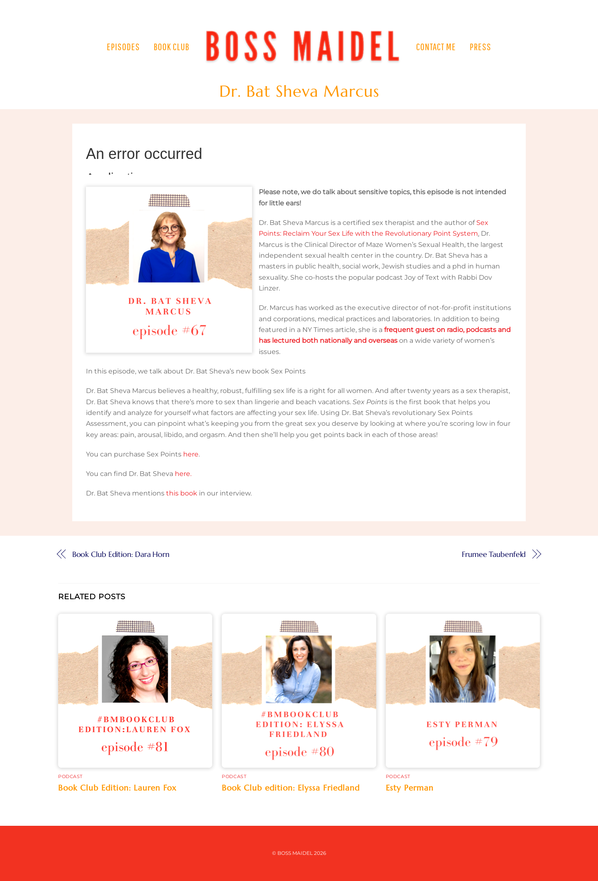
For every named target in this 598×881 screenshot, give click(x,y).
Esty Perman (410, 788)
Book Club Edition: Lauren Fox (117, 788)
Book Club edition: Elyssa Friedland (291, 788)
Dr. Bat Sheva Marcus (299, 91)
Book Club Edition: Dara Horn (120, 554)
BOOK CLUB (171, 46)
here (191, 454)
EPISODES (123, 46)
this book (181, 493)
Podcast (70, 776)
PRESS (480, 46)
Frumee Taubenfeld (494, 554)
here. (183, 474)
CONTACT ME (436, 46)
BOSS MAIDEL (295, 853)
